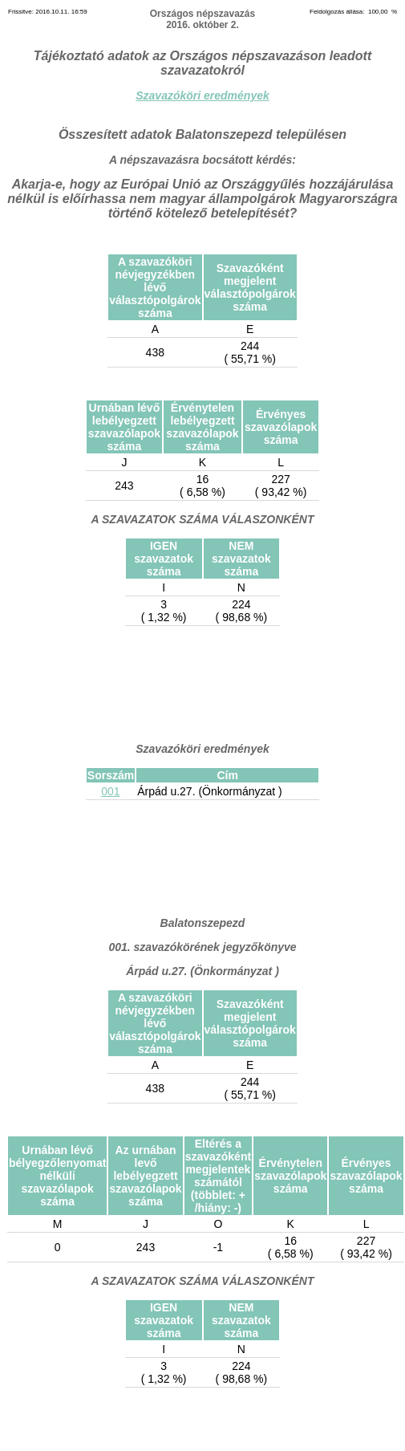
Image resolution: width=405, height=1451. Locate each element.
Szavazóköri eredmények (202, 95)
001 (110, 791)
